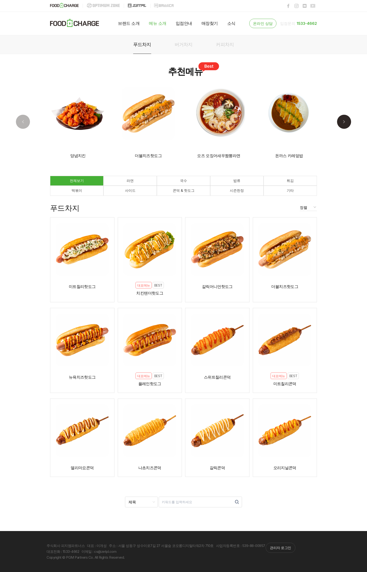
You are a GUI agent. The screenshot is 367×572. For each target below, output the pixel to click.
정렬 (304, 207)
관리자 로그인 (280, 548)
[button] (344, 122)
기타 (290, 190)
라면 (130, 180)
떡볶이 (77, 190)
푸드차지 (65, 208)
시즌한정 (237, 190)
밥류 (236, 180)
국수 (183, 180)
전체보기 (77, 180)
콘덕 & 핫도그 (184, 190)
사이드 (130, 190)
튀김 (290, 180)
